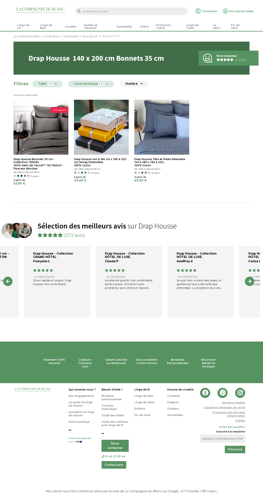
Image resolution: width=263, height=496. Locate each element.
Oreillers (173, 408)
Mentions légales (233, 402)
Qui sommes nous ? (82, 389)
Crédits (240, 420)
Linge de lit (142, 389)
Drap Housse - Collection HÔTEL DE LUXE (125, 255)
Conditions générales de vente (224, 407)
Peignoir (173, 402)
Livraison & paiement (82, 440)
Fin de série (142, 415)
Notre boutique (79, 421)
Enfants (139, 408)
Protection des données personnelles (228, 414)
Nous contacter (115, 446)
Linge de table (144, 402)
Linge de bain (143, 396)
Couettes (173, 396)
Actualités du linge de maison (81, 413)
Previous (8, 281)
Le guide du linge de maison (81, 404)
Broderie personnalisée (111, 397)
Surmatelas (175, 415)
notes (209, 491)
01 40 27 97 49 (113, 456)
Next (249, 281)
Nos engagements (81, 396)
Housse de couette (180, 389)
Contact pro (114, 465)
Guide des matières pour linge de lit (115, 423)
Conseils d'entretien (109, 407)
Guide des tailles (113, 415)
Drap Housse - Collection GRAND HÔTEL (53, 255)
